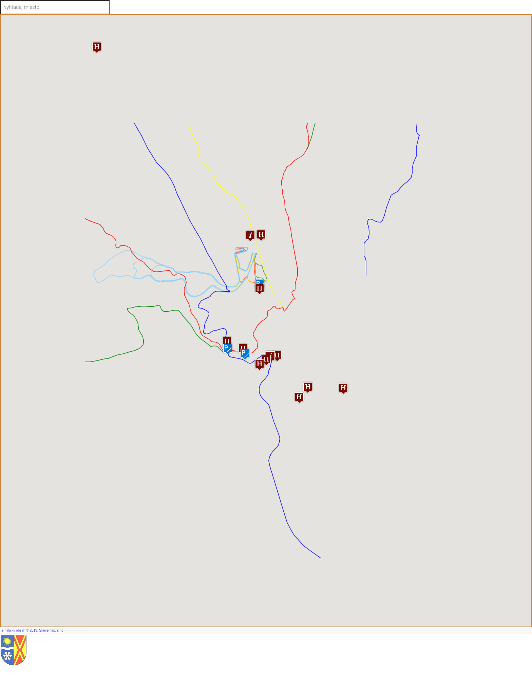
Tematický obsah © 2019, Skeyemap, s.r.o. (32, 630)
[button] (343, 388)
